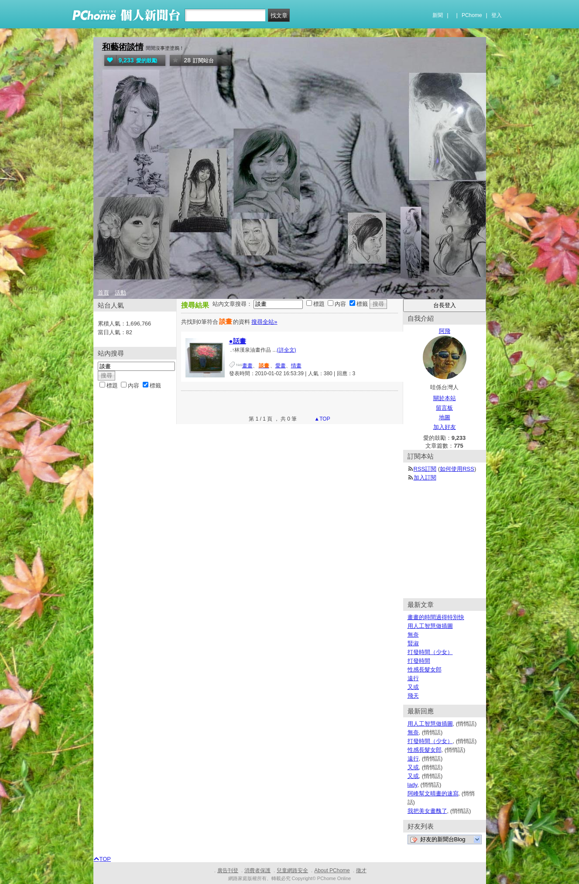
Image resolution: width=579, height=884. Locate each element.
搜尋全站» (264, 322)
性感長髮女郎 (425, 669)
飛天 (413, 695)
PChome (472, 15)
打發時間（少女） (430, 652)
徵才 (361, 870)
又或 (413, 687)
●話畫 (237, 341)
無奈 (413, 634)
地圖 (444, 417)
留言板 (444, 407)
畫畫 (247, 366)
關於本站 (444, 398)
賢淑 (413, 643)
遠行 (413, 678)
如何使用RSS (457, 469)
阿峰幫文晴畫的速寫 (433, 793)
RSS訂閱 (425, 469)
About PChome (331, 870)
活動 (120, 292)
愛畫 (280, 366)
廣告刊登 (227, 870)
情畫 (296, 366)
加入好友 (444, 427)
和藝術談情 (123, 46)
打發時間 (419, 661)
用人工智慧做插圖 (430, 626)
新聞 (437, 15)
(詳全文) (286, 350)
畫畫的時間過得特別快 (436, 617)
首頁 (103, 292)
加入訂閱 (425, 477)
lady (413, 784)
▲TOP (321, 419)
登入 (496, 15)
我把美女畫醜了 (427, 811)
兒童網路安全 (292, 870)
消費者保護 (257, 870)
